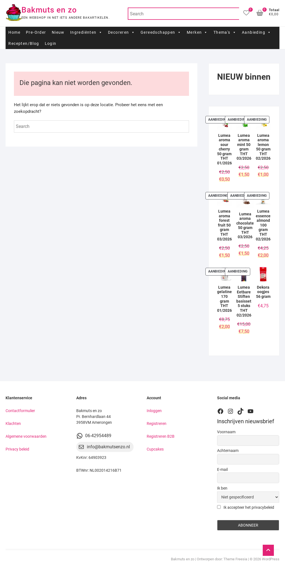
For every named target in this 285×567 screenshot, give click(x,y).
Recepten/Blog (23, 43)
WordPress (270, 559)
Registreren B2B (161, 436)
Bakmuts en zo (49, 9)
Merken (197, 32)
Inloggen (154, 410)
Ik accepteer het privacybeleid (245, 507)
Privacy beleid (17, 449)
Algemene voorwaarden (26, 436)
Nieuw (58, 32)
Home (14, 32)
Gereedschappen (161, 32)
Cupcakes (155, 449)
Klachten (13, 423)
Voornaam (226, 432)
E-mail (222, 469)
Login (50, 43)
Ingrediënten (86, 32)
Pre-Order (36, 32)
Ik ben (222, 488)
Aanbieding (256, 32)
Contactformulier (20, 410)
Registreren (156, 423)
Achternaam (228, 450)
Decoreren (121, 32)
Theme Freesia (235, 559)
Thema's (224, 32)
